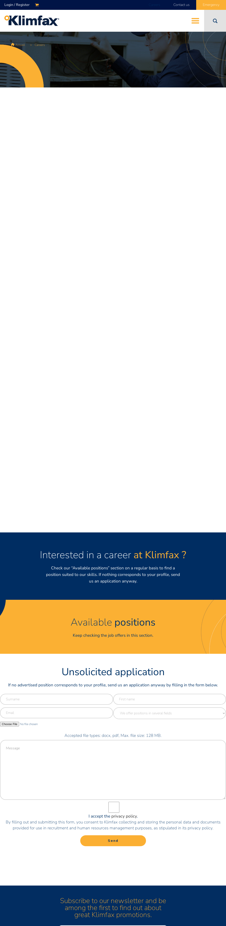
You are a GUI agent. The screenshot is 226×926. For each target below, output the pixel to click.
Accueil (20, 45)
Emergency (211, 4)
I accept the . (113, 816)
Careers (154, 4)
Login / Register (17, 4)
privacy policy (124, 816)
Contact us (181, 4)
